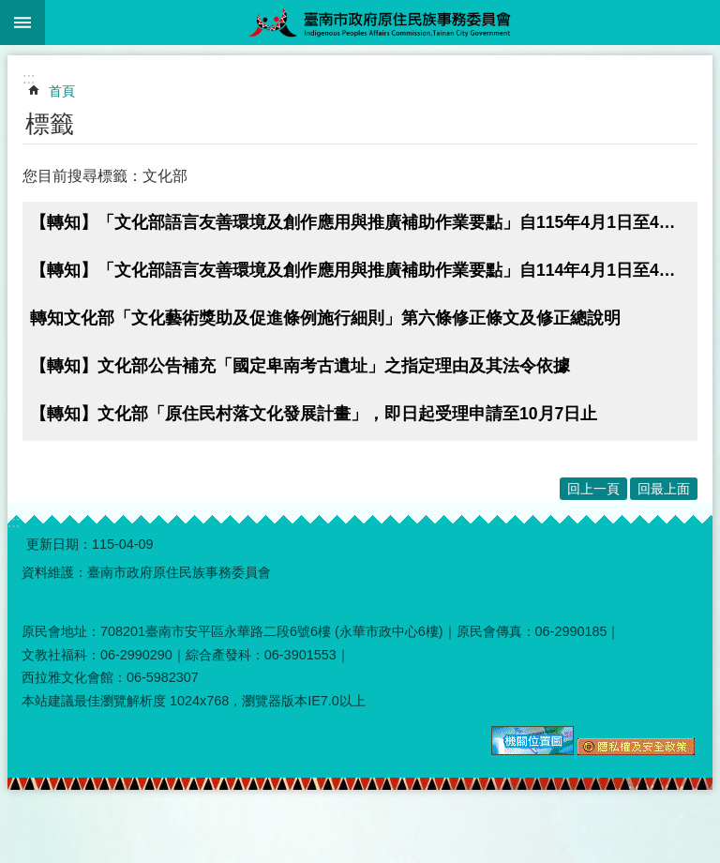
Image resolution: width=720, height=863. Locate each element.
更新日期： (59, 544)
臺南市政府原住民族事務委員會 (382, 22)
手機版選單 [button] (22, 22)
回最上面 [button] (664, 488)
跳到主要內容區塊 (9, 9)
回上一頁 (593, 488)
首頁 (62, 90)
